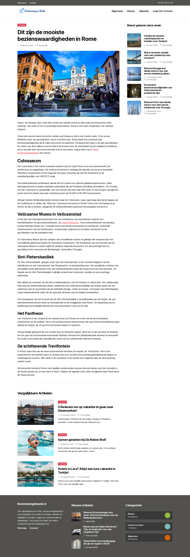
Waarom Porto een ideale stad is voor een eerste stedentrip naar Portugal (157, 105)
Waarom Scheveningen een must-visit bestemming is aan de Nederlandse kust (100, 515)
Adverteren (22, 3)
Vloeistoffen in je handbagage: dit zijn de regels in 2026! (99, 542)
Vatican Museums (70, 222)
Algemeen (117, 11)
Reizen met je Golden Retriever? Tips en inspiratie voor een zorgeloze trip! (100, 529)
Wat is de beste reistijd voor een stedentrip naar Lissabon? (157, 55)
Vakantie (144, 11)
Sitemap (22, 528)
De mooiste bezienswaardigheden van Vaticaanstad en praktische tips (158, 88)
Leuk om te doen (163, 11)
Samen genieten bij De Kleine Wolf (82, 439)
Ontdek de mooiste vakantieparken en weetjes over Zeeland (155, 38)
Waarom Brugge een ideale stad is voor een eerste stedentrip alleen (156, 71)
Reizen (131, 11)
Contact (33, 3)
